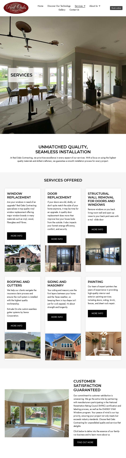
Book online (116, 8)
